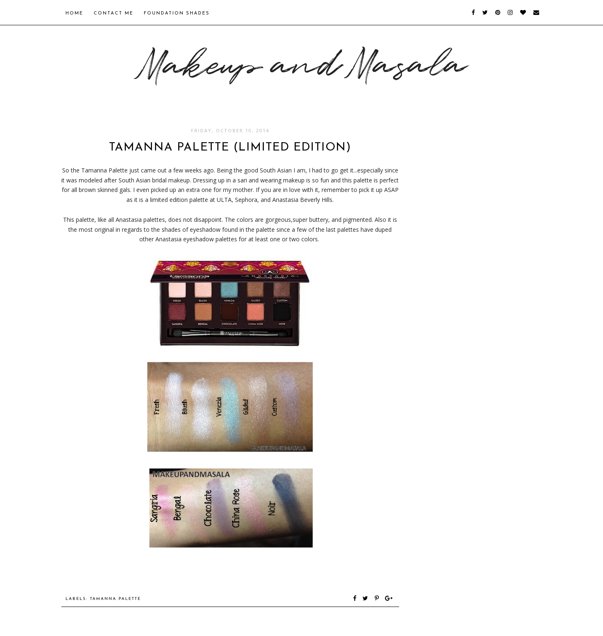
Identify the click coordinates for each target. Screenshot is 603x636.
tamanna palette (115, 599)
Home (74, 13)
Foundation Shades (177, 13)
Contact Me (113, 13)
